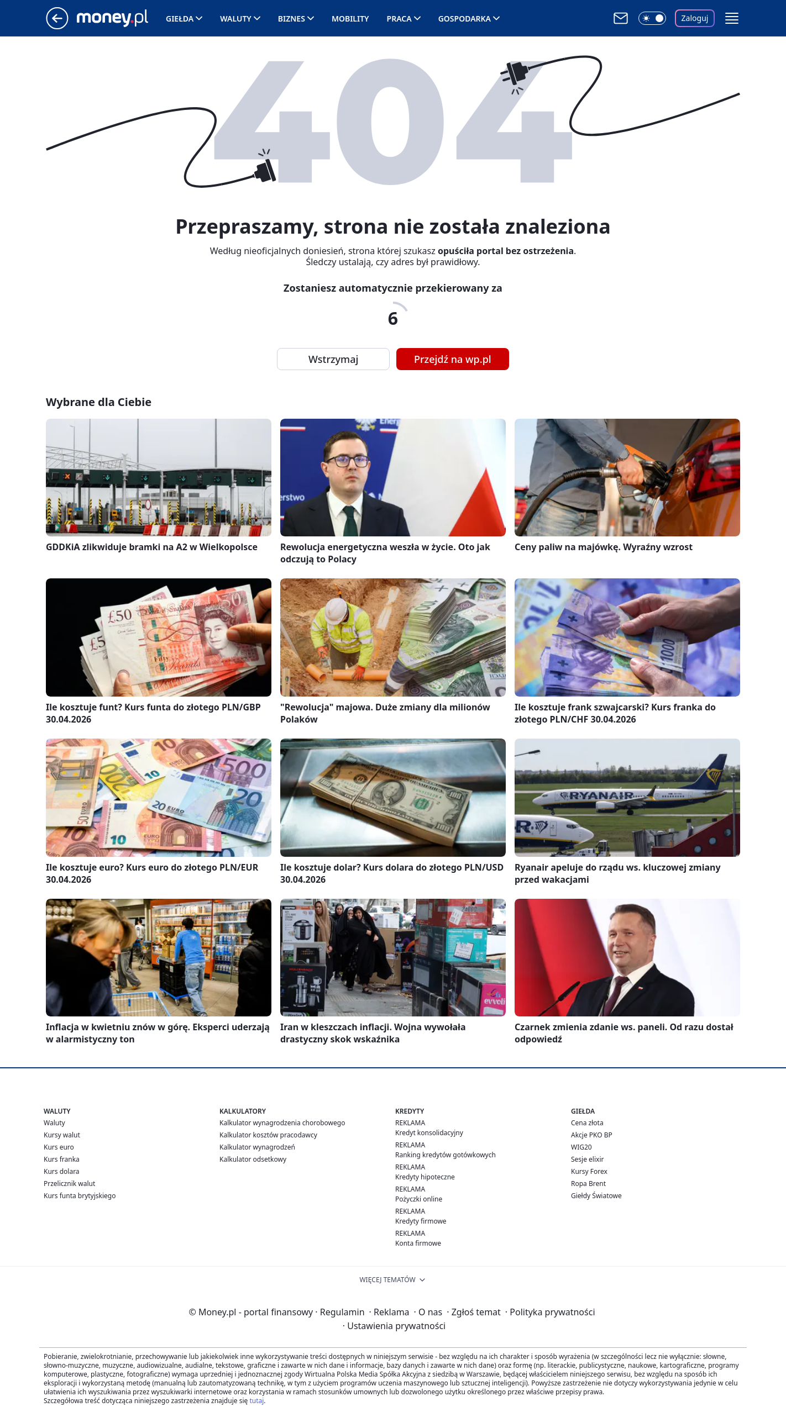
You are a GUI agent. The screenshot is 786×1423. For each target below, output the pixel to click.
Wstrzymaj (333, 359)
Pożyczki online (418, 1199)
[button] (732, 18)
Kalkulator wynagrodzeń (257, 1147)
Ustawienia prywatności (394, 1326)
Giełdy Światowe (596, 1195)
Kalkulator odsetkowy (252, 1159)
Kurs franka (62, 1159)
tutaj (256, 1400)
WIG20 (581, 1147)
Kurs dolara (62, 1171)
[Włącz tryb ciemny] (652, 18)
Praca (399, 18)
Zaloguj (695, 18)
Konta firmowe (418, 1243)
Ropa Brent (588, 1183)
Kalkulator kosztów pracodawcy (268, 1135)
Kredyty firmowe (421, 1221)
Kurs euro (59, 1147)
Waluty (235, 18)
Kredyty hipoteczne (425, 1177)
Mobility (350, 18)
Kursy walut (62, 1135)
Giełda (179, 18)
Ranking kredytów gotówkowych (445, 1155)
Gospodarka (464, 18)
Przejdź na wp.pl (452, 359)
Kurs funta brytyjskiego (80, 1195)
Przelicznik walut (69, 1183)
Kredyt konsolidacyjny (429, 1132)
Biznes (291, 18)
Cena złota (587, 1122)
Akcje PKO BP (591, 1135)
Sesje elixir (587, 1159)
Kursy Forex (589, 1171)
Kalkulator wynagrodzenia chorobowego (282, 1122)
